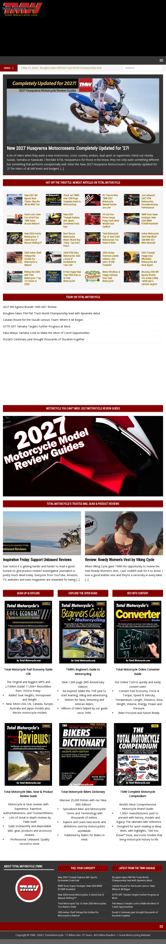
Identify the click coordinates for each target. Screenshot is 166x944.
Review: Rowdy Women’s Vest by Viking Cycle (119, 559)
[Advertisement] (104, 28)
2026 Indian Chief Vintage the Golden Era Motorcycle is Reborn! (32, 258)
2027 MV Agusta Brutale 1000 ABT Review (30, 307)
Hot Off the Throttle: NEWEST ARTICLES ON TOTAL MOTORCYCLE (83, 182)
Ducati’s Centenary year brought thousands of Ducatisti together (44, 339)
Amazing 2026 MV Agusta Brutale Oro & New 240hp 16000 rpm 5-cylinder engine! (150, 278)
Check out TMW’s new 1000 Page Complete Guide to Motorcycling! (72, 200)
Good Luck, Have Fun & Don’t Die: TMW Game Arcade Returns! (32, 219)
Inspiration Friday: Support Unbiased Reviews (37, 559)
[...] (62, 168)
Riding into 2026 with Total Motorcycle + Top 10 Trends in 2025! (32, 278)
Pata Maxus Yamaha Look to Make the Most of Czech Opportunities (46, 333)
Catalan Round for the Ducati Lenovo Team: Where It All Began (43, 320)
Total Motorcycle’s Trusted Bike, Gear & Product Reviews (83, 503)
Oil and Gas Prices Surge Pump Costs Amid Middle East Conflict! (110, 220)
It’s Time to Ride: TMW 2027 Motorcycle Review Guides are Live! (110, 201)
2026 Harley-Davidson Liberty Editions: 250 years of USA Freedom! (110, 258)
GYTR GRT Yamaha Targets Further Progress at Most (37, 326)
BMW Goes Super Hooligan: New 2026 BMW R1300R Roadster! (149, 219)
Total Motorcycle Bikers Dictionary (83, 792)
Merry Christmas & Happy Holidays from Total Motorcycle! (111, 276)
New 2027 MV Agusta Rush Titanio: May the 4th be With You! (32, 200)
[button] (160, 60)
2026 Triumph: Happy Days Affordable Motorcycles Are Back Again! (149, 258)
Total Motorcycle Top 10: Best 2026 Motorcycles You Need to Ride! (111, 238)
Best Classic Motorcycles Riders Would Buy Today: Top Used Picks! (71, 239)
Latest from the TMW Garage (137, 868)
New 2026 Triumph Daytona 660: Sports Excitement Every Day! (71, 220)
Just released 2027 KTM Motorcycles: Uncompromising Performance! (149, 201)
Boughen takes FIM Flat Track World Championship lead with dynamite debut (51, 313)
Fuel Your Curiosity (83, 868)
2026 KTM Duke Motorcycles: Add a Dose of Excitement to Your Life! (71, 258)
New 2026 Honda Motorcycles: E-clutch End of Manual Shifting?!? (33, 238)
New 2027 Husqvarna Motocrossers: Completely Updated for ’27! (68, 148)
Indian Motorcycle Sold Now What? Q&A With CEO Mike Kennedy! (150, 238)
